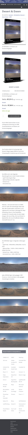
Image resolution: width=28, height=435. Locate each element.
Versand (4, 102)
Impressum (13, 421)
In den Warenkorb (14, 116)
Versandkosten (14, 430)
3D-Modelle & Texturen (19, 15)
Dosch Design (5, 17)
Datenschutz (13, 428)
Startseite (11, 15)
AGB (11, 423)
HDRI (10, 17)
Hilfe (11, 432)
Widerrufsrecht (14, 425)
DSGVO (12, 426)
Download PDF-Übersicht (8, 53)
